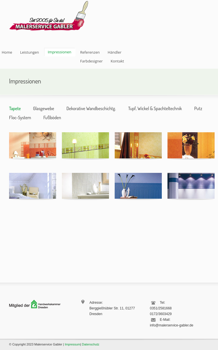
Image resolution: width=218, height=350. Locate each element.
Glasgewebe (43, 108)
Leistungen (29, 52)
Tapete (15, 108)
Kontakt (117, 61)
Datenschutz (90, 344)
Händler (114, 52)
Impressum (72, 344)
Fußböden (52, 117)
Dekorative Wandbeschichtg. (91, 108)
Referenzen (90, 52)
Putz (198, 108)
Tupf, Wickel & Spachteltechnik (155, 108)
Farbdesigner (91, 61)
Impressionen (59, 52)
